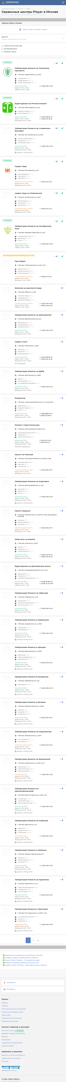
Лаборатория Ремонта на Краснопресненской (26, 790)
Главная (5, 1003)
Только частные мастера (13, 46)
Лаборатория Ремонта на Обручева (31, 593)
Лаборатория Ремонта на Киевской (31, 821)
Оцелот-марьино (22, 511)
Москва (22, 9)
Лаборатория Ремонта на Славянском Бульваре (32, 130)
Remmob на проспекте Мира (28, 288)
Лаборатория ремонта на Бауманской (32, 759)
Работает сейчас (10, 51)
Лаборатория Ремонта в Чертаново (31, 909)
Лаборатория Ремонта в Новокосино (32, 620)
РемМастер (20, 398)
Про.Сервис (20, 261)
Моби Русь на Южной (25, 539)
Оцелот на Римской (24, 454)
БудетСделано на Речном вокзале (31, 103)
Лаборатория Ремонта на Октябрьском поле (33, 227)
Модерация (6, 1039)
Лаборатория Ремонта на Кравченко (32, 880)
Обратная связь (8, 1046)
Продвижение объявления (12, 1043)
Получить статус (8, 1030)
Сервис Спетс (21, 342)
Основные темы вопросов (12, 1018)
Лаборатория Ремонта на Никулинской (33, 732)
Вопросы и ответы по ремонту (13, 1055)
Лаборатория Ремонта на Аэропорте (32, 481)
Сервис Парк (21, 166)
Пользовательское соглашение (14, 1009)
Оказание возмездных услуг (13, 1012)
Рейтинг (5, 1036)
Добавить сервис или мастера (13, 1033)
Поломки (5, 1061)
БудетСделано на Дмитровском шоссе (33, 566)
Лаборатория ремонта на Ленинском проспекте (32, 69)
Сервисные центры (10, 9)
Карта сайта (6, 1015)
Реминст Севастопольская (27, 425)
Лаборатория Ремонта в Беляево (30, 702)
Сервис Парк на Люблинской (28, 193)
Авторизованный (10, 49)
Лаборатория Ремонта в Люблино (30, 850)
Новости (5, 1006)
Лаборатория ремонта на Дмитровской (33, 315)
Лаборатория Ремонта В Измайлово (31, 677)
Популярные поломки (10, 1021)
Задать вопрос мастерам (11, 1058)
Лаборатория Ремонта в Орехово (30, 647)
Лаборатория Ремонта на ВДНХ (29, 371)
